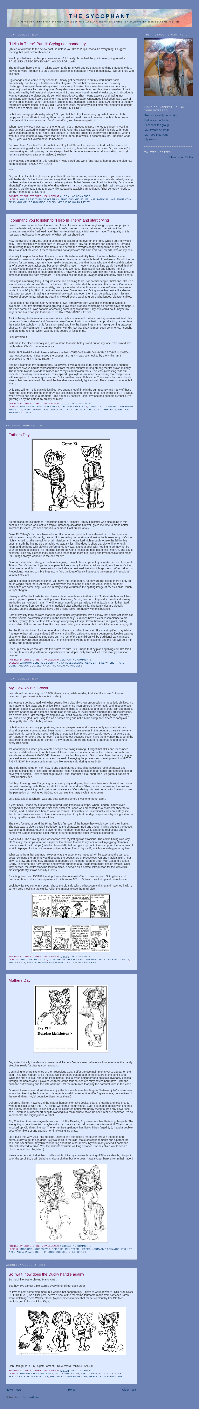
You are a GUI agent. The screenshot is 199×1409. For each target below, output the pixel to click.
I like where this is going (67, 959)
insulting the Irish (64, 409)
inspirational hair (102, 199)
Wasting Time (113, 1376)
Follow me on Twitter (157, 120)
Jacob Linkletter (67, 1373)
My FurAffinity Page (156, 134)
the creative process (66, 666)
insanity (92, 959)
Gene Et (90, 663)
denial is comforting (104, 406)
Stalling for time (36, 1376)
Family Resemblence (69, 663)
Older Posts (129, 1389)
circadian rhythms (74, 406)
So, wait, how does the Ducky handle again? (46, 1274)
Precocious (26, 666)
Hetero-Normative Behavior (100, 1249)
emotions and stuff (74, 199)
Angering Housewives (34, 1249)
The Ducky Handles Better (68, 1376)
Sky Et (81, 1252)
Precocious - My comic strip (161, 115)
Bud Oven (46, 1373)
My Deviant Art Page (156, 129)
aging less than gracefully (39, 199)
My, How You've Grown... (30, 688)
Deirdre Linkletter (65, 1249)
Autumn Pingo (29, 1373)
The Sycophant (99, 16)
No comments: (82, 196)
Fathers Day (19, 435)
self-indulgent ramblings (27, 202)
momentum (124, 199)
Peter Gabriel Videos (114, 959)
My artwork (151, 139)
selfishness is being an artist (68, 202)
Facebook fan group (156, 125)
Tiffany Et (96, 1376)
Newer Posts (13, 1389)
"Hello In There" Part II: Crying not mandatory (47, 44)
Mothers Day (19, 980)
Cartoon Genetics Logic (37, 663)
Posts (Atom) (31, 1397)
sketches (43, 666)
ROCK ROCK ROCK (110, 1373)
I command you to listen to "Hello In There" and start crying (59, 220)
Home (72, 1389)
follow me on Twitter (181, 157)
